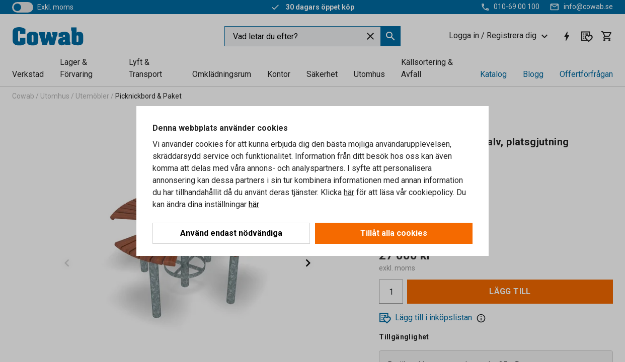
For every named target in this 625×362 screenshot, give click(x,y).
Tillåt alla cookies (393, 233)
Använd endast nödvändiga (231, 233)
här (349, 192)
